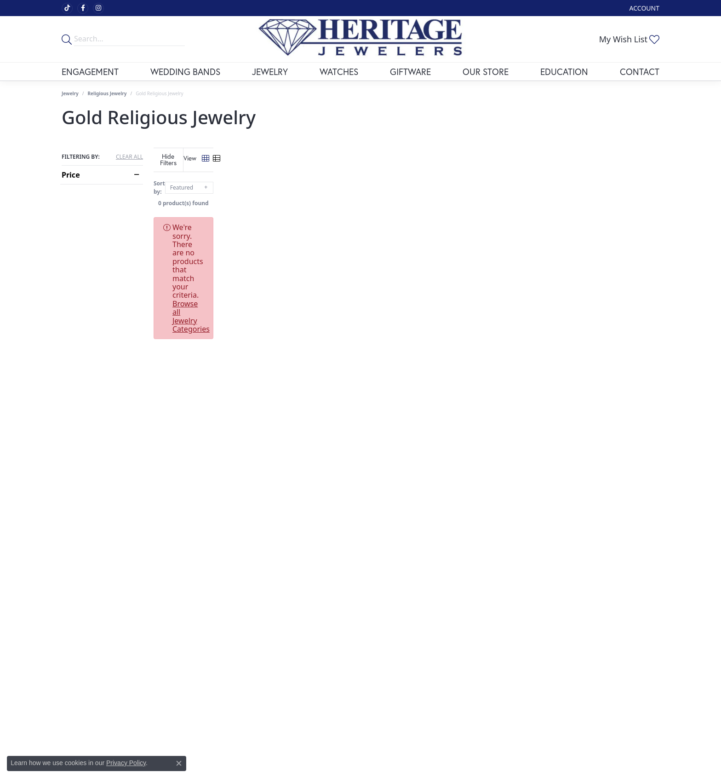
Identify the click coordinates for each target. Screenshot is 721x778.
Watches (339, 71)
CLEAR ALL (129, 157)
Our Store (486, 71)
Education (564, 71)
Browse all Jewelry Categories (429, 220)
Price (71, 175)
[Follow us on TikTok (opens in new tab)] (67, 8)
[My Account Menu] (644, 8)
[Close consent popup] (179, 763)
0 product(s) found (406, 196)
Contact (639, 71)
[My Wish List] (629, 39)
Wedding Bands (185, 71)
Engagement (90, 71)
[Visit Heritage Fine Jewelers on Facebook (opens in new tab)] (82, 8)
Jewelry (270, 71)
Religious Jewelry (107, 93)
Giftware (410, 71)
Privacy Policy (126, 762)
